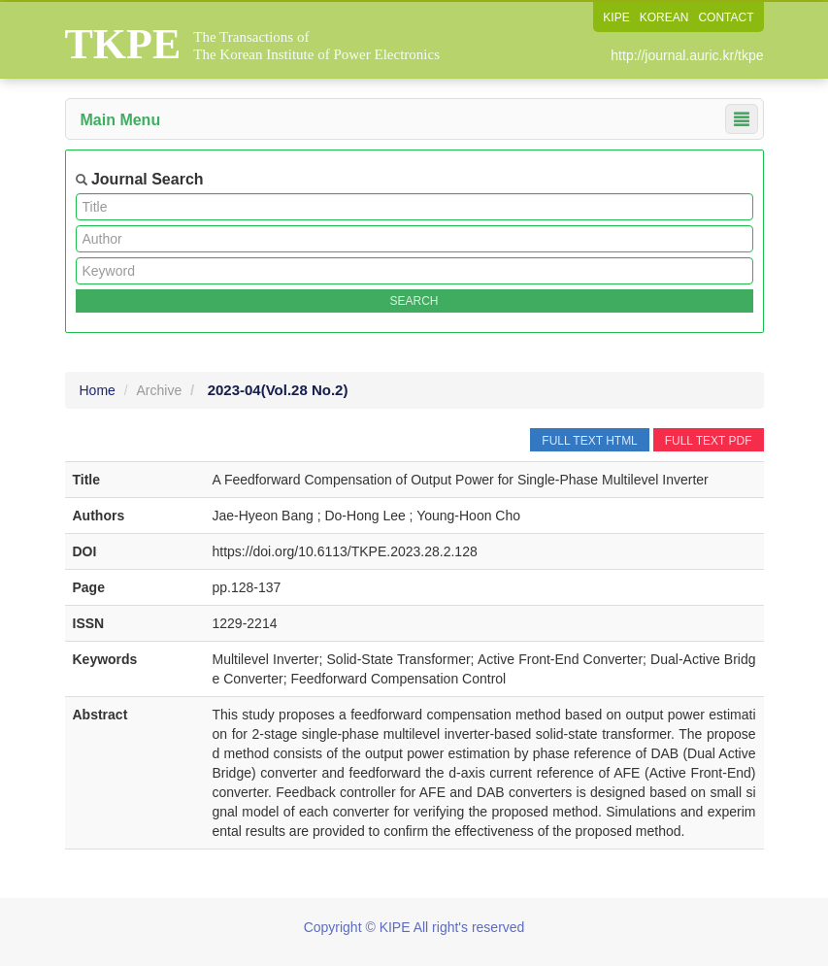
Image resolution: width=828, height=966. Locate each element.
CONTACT (725, 17)
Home (98, 390)
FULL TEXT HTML (589, 441)
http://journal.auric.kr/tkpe (687, 55)
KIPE (616, 17)
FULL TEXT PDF (708, 441)
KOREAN (664, 17)
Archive (159, 390)
